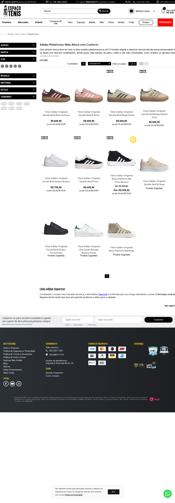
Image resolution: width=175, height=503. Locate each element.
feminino (92, 325)
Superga (81, 22)
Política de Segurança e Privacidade (19, 351)
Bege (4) (15, 66)
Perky (131, 22)
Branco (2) (6, 66)
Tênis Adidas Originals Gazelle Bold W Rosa (88, 113)
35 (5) (19, 103)
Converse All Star (56, 22)
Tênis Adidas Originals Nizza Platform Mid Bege (121, 249)
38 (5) (11, 108)
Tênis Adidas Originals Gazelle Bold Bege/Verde (121, 113)
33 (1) (3, 103)
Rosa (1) (11, 66)
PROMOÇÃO (165, 22)
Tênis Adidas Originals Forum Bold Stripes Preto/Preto (56, 250)
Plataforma (33, 34)
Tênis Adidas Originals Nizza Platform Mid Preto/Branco (121, 179)
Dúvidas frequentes (54, 372)
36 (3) (26, 103)
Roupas (146, 22)
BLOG (128, 2)
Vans (70, 22)
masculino (78, 325)
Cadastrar (158, 320)
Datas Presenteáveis (12, 369)
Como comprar (52, 375)
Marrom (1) (19, 66)
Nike (102, 22)
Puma (111, 22)
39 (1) (19, 108)
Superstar (103, 294)
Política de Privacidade (74, 495)
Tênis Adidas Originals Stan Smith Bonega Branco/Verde (88, 250)
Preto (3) (2, 66)
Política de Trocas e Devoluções (17, 354)
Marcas (6, 366)
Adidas (92, 22)
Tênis (17, 34)
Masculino (23, 22)
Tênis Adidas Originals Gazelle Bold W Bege (154, 183)
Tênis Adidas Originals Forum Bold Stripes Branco (56, 180)
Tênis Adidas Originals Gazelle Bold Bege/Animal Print (154, 114)
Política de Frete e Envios (14, 357)
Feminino (6, 22)
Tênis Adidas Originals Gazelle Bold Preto (88, 180)
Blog (5, 363)
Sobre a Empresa (11, 347)
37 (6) (3, 108)
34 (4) (11, 103)
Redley (121, 22)
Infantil (38, 22)
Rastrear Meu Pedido (12, 360)
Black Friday (8, 372)
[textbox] (75, 11)
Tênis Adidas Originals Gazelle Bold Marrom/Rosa (56, 113)
